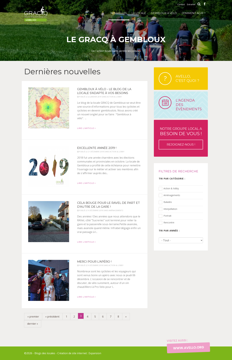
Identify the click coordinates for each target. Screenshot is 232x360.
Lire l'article (86, 128)
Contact (181, 4)
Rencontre (169, 222)
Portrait (167, 215)
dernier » (32, 323)
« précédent (52, 316)
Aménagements (172, 195)
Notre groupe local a (181, 138)
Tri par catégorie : (172, 178)
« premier (33, 316)
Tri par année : (169, 230)
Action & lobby (171, 188)
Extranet (191, 4)
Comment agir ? (193, 13)
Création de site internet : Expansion (79, 353)
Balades (168, 201)
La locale (139, 13)
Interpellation (170, 208)
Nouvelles (119, 13)
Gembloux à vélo (164, 13)
